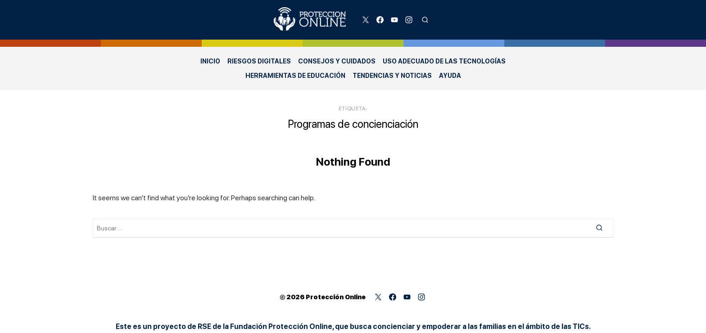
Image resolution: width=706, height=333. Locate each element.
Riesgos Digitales (259, 61)
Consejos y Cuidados (337, 61)
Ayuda (450, 75)
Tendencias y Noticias (392, 75)
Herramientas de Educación (295, 75)
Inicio (210, 61)
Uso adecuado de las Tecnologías (444, 61)
